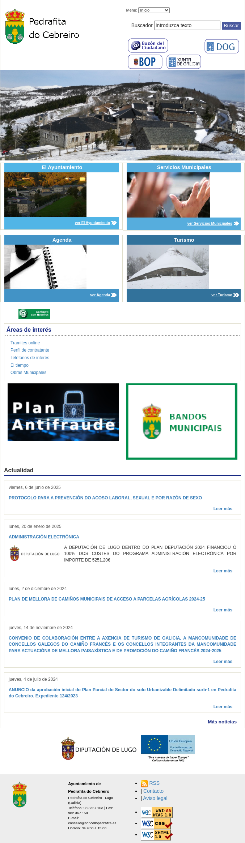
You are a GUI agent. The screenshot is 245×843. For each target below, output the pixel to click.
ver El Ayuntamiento (92, 223)
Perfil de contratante (29, 350)
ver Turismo (221, 295)
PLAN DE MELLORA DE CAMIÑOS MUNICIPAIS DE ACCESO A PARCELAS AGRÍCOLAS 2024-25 (107, 599)
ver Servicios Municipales (209, 223)
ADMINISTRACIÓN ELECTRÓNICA (44, 536)
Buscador (142, 25)
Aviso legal (155, 798)
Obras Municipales (28, 372)
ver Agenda (100, 295)
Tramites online (25, 342)
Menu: (132, 10)
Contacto (153, 791)
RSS (154, 783)
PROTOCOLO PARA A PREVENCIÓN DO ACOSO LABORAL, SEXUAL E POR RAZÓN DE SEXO (105, 497)
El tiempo (19, 365)
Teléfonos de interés (29, 357)
